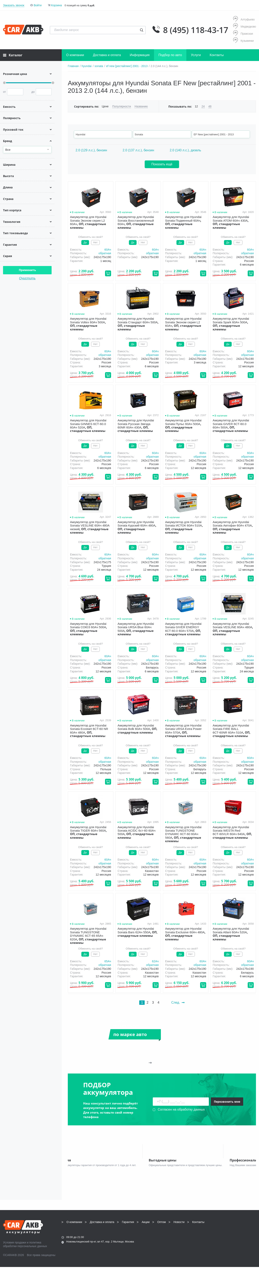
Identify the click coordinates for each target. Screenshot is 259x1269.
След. (177, 1002)
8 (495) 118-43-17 (195, 30)
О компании (75, 55)
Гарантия (128, 1224)
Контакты (217, 55)
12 (196, 106)
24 (203, 106)
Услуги (196, 55)
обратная (105, 253)
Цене (105, 106)
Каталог (12, 55)
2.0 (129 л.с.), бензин (91, 150)
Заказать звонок (13, 5)
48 (210, 106)
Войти (37, 5)
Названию (141, 106)
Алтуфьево (244, 19)
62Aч (155, 961)
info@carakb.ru (231, 1233)
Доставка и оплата (107, 55)
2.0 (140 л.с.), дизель (185, 150)
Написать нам (220, 1237)
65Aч (107, 961)
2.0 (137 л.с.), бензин (138, 150)
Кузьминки (243, 40)
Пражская (243, 33)
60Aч (107, 249)
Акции (146, 1224)
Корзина (56, 5)
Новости (179, 1224)
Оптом (161, 1224)
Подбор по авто (170, 55)
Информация (140, 55)
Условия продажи (14, 1244)
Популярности (121, 106)
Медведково (244, 26)
